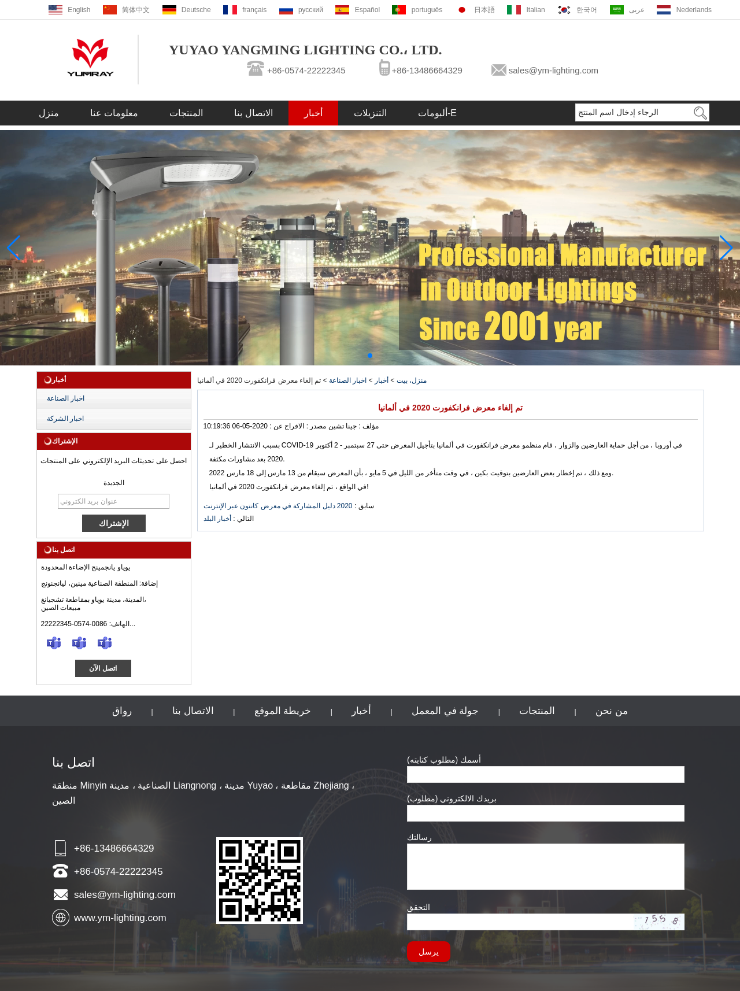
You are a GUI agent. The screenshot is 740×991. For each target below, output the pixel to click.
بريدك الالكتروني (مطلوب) (452, 798)
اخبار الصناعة (65, 398)
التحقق (418, 907)
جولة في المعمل (445, 710)
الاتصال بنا (253, 113)
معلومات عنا (114, 113)
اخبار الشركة (65, 419)
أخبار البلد (217, 519)
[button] (370, 355)
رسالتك (419, 837)
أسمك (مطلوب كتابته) (444, 759)
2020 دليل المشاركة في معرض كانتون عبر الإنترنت (278, 506)
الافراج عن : (286, 426)
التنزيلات (370, 113)
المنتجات (186, 113)
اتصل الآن (102, 668)
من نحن (611, 710)
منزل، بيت (412, 380)
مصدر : (315, 426)
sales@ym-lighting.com (553, 70)
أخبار (313, 113)
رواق (122, 710)
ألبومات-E (437, 113)
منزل (49, 113)
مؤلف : (368, 426)
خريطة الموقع (283, 710)
